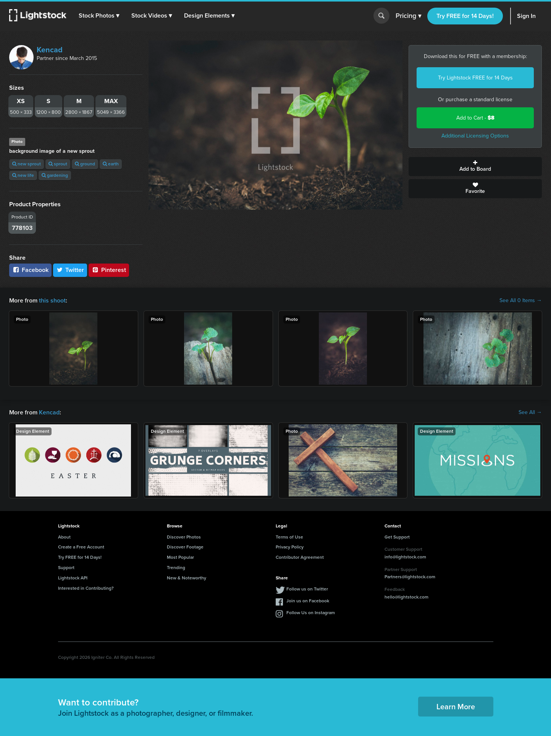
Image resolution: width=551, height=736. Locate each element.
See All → (530, 412)
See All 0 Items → (520, 300)
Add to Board (475, 166)
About (64, 537)
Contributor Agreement (300, 557)
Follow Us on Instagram (310, 612)
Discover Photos (184, 537)
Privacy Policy (290, 547)
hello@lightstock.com (406, 597)
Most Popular (180, 557)
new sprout (26, 163)
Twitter (70, 269)
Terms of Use (289, 537)
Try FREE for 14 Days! (465, 15)
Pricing (408, 16)
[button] (99, 16)
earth (111, 163)
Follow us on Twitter (307, 589)
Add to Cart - (475, 118)
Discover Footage (185, 547)
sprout (57, 163)
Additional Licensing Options (475, 136)
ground (85, 163)
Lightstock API (72, 577)
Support (66, 567)
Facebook (30, 269)
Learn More (455, 706)
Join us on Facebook (307, 600)
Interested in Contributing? (86, 588)
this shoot (52, 300)
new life (23, 175)
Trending (176, 567)
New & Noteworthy (186, 577)
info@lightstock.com (405, 556)
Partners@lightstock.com (410, 576)
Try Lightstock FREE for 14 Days (475, 78)
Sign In (526, 15)
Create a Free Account (81, 547)
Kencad (50, 49)
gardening (55, 175)
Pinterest (109, 269)
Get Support (397, 537)
